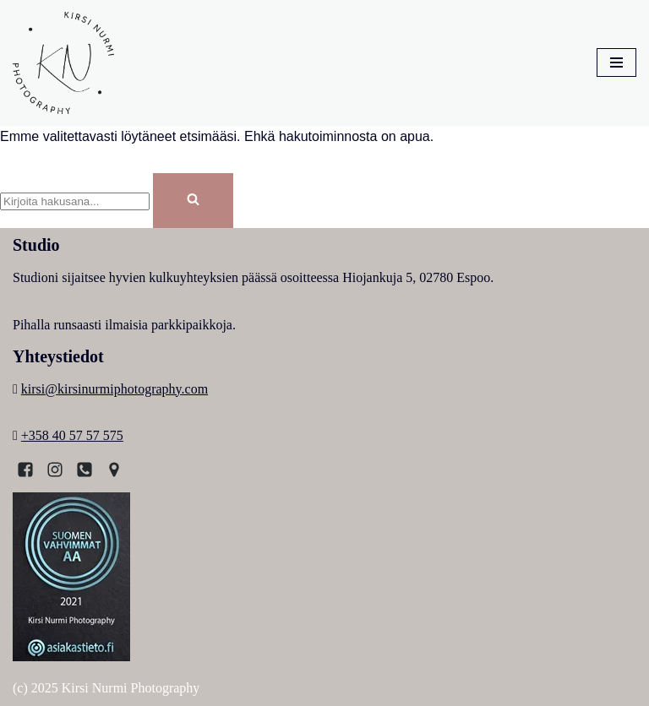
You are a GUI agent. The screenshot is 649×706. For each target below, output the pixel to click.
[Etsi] (75, 201)
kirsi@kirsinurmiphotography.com (114, 389)
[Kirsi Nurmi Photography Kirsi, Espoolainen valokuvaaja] (63, 63)
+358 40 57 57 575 (72, 435)
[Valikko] (616, 62)
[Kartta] (114, 469)
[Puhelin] (84, 469)
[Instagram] (55, 469)
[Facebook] (25, 469)
